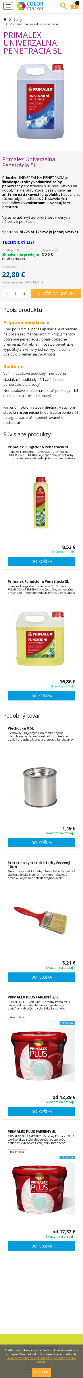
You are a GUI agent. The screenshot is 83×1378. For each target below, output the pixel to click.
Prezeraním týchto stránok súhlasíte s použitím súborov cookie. (41, 1360)
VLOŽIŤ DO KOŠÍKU (56, 293)
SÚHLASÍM (41, 1372)
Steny (18, 19)
